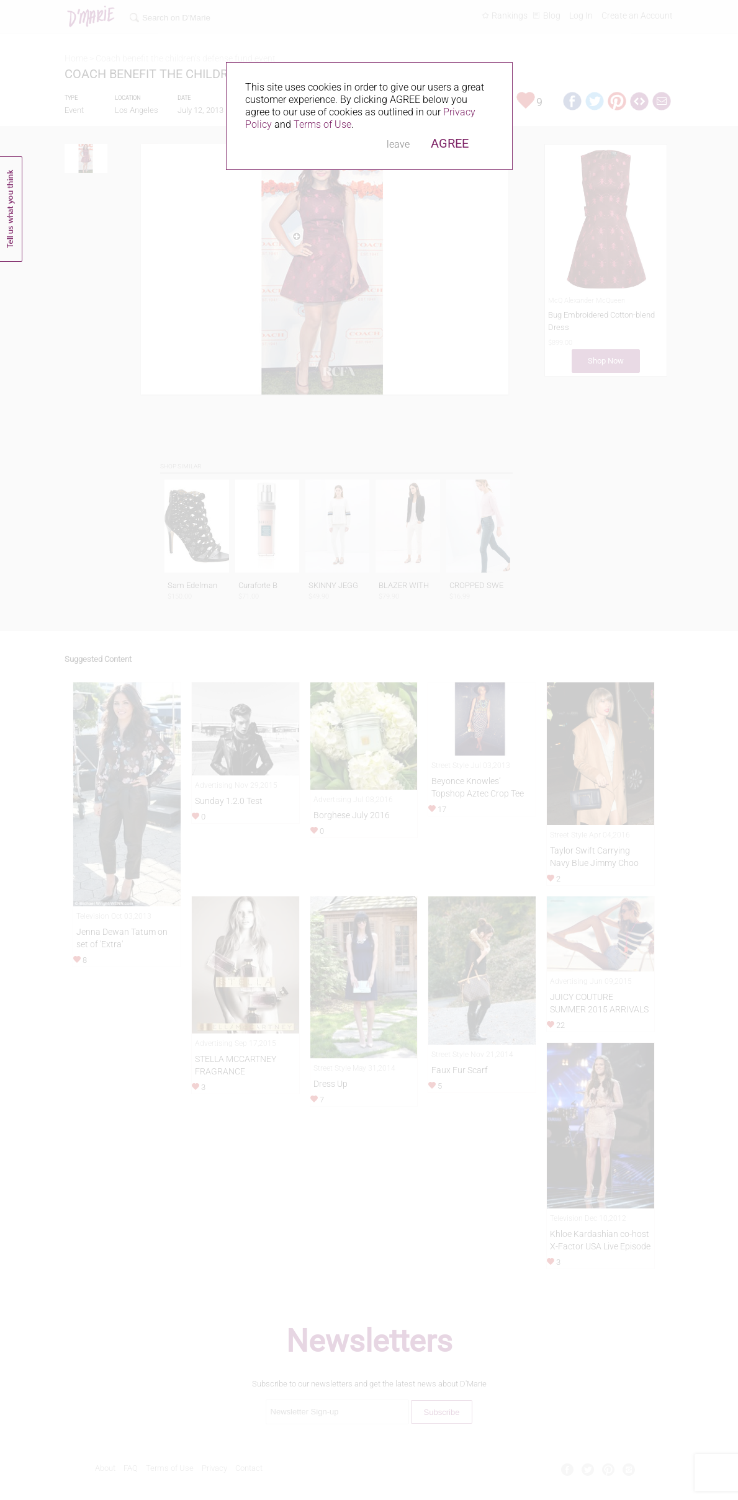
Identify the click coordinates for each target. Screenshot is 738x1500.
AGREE (450, 143)
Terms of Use (322, 124)
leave (398, 144)
